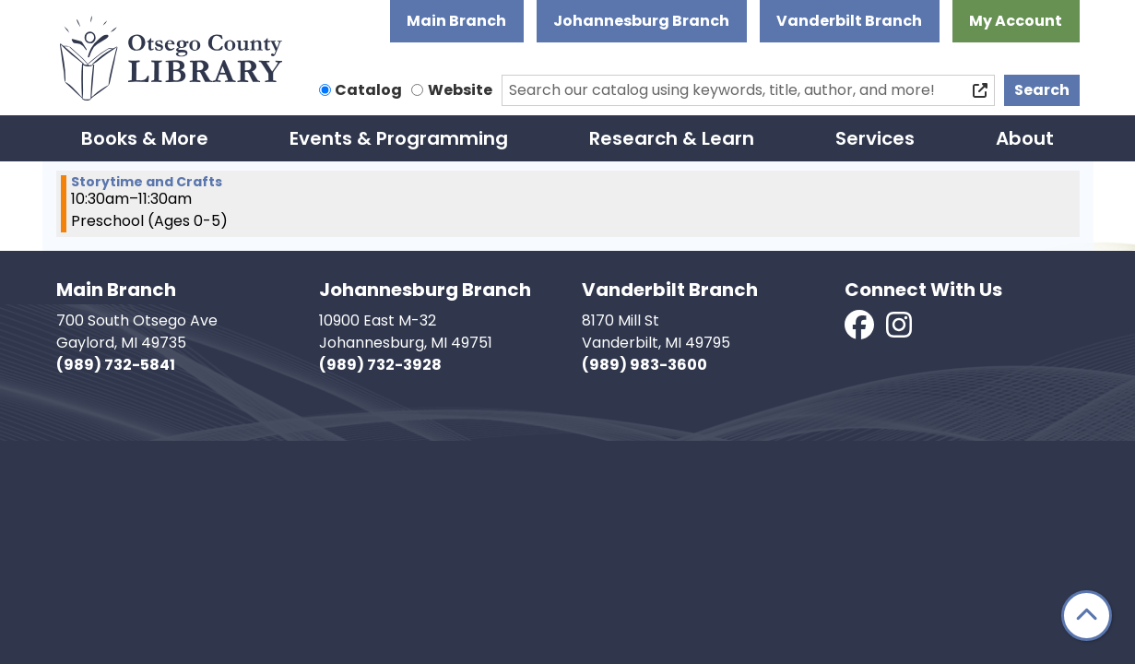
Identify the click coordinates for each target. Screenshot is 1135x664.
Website (460, 90)
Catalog (368, 90)
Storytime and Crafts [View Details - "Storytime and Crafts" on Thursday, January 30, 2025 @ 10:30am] (146, 181)
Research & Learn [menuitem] (671, 138)
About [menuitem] (1025, 138)
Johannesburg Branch (641, 20)
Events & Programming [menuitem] (399, 138)
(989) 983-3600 (644, 364)
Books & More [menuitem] (144, 138)
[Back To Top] (1086, 615)
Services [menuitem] (875, 138)
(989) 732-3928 (380, 364)
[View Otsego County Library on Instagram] (899, 330)
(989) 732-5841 (115, 364)
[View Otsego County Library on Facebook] (861, 330)
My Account (1015, 20)
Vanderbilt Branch (849, 20)
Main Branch (456, 20)
